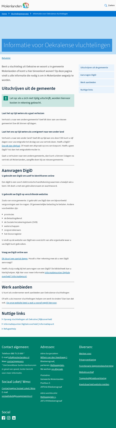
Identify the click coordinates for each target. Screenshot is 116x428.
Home (4, 13)
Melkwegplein (57, 365)
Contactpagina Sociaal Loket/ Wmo (18, 388)
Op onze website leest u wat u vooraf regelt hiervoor (31, 304)
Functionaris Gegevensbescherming (96, 365)
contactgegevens (15, 361)
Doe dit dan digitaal (11, 147)
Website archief (86, 372)
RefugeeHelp (10, 331)
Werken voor (85, 353)
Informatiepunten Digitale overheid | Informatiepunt (29, 326)
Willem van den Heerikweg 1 (53, 357)
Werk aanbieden (88, 84)
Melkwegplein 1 (48, 397)
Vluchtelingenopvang (20, 13)
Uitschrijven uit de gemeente (94, 69)
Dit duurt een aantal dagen (15, 260)
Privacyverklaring (87, 359)
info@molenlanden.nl (18, 357)
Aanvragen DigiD (88, 77)
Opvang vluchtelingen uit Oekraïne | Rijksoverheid (28, 321)
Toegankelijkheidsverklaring (92, 378)
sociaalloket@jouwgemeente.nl (17, 396)
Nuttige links (86, 91)
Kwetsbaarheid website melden (94, 384)
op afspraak (57, 369)
